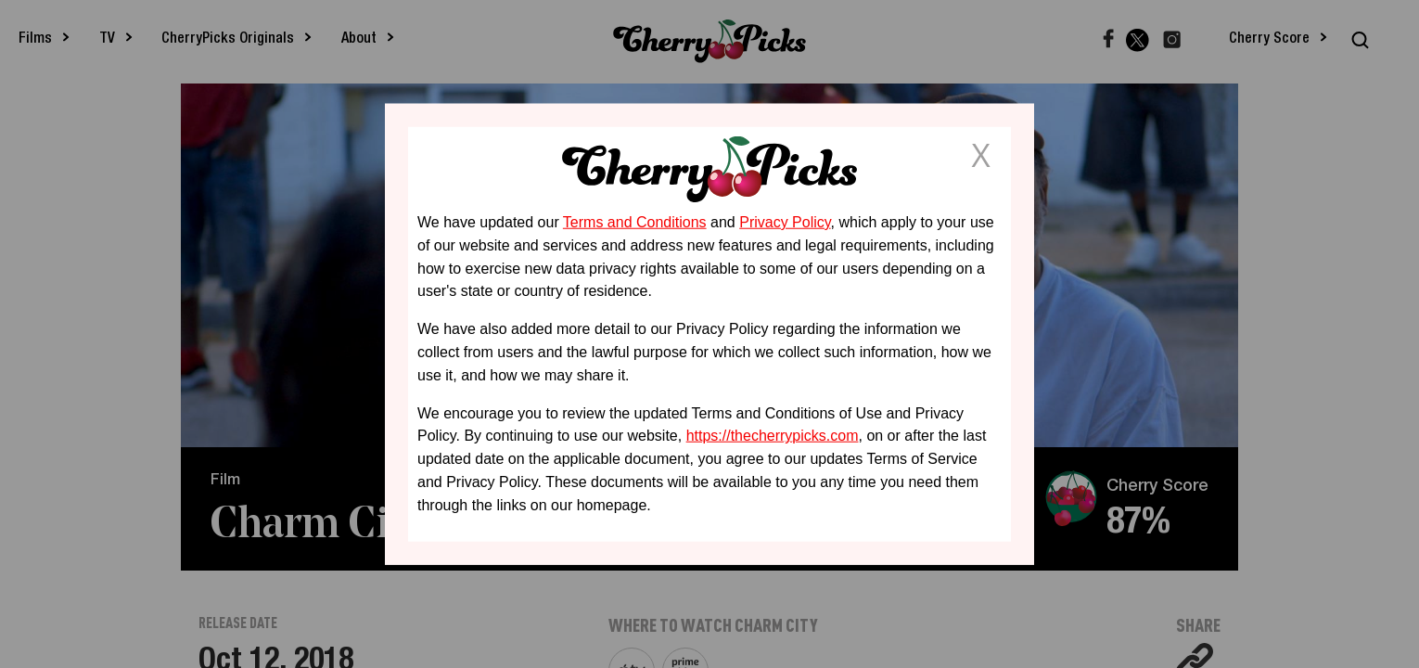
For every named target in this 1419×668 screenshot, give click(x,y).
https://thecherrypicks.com (772, 435)
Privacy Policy (784, 222)
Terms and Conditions (635, 222)
